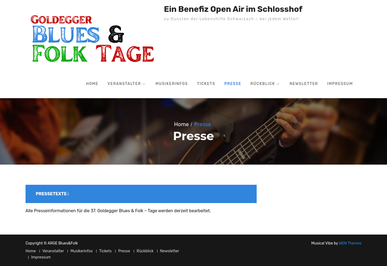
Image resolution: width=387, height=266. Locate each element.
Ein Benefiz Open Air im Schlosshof (233, 9)
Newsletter (303, 83)
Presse (232, 83)
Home (92, 83)
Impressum (340, 83)
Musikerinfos (171, 83)
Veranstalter (124, 83)
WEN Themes (350, 243)
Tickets (206, 83)
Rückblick (262, 83)
